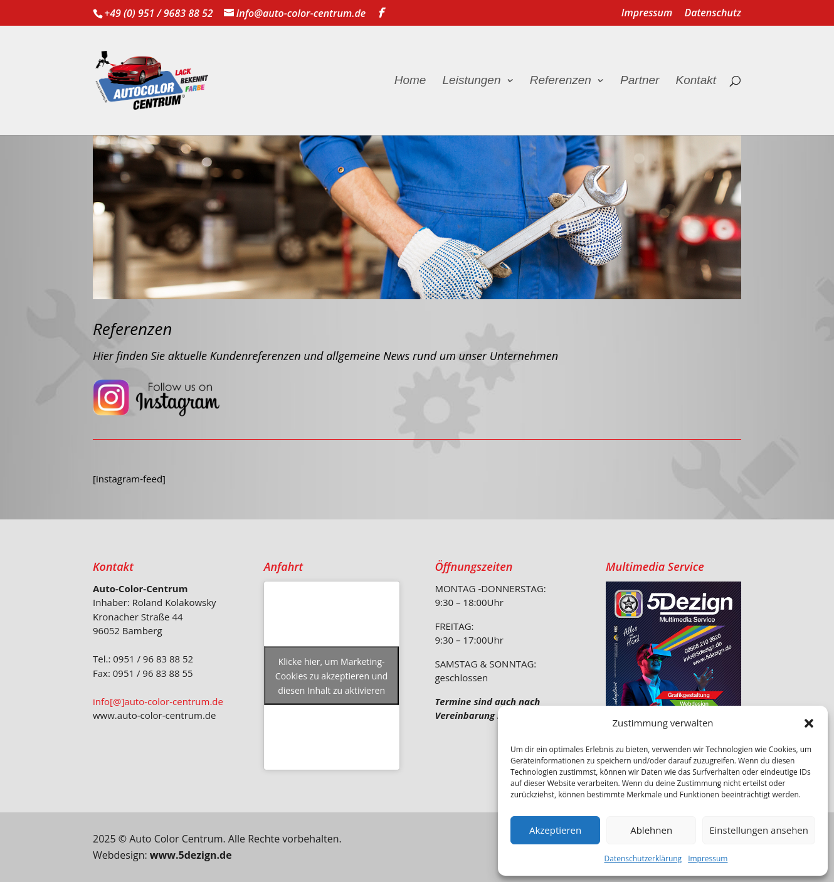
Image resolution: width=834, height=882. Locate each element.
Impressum (707, 858)
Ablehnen (651, 830)
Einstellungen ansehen (758, 830)
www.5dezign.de (191, 855)
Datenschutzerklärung (643, 858)
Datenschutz (712, 13)
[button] (809, 723)
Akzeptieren (555, 830)
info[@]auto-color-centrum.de (158, 701)
